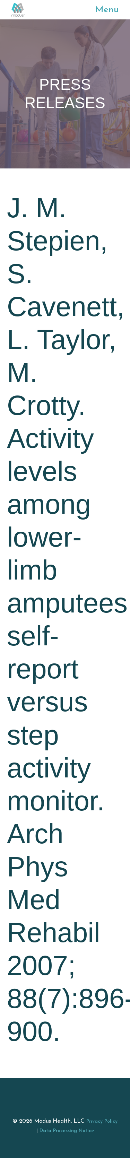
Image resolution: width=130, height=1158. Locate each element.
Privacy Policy (102, 1121)
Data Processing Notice (67, 1130)
